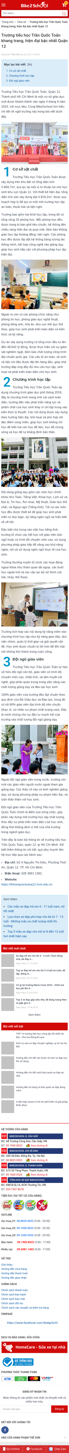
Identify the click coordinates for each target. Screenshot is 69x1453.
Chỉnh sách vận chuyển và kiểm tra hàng (25, 1307)
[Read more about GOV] (17, 1360)
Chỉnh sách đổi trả (12, 1303)
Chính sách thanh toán (14, 1290)
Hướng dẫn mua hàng (14, 1268)
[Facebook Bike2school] (5, 1430)
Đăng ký (59, 1408)
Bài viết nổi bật (13, 1026)
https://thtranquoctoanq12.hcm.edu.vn (26, 884)
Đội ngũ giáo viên (19, 80)
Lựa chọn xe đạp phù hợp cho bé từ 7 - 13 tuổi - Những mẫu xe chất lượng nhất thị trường (33, 921)
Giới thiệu (7, 1264)
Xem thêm (35, 1014)
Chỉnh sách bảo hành (13, 1294)
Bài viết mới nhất (14, 948)
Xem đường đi (38, 1145)
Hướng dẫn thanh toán (14, 1273)
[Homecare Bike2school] (34, 1347)
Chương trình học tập (21, 75)
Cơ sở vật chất (17, 70)
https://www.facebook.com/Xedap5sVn (32, 1323)
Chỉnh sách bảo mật (13, 1298)
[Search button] (64, 14)
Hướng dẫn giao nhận (14, 1277)
